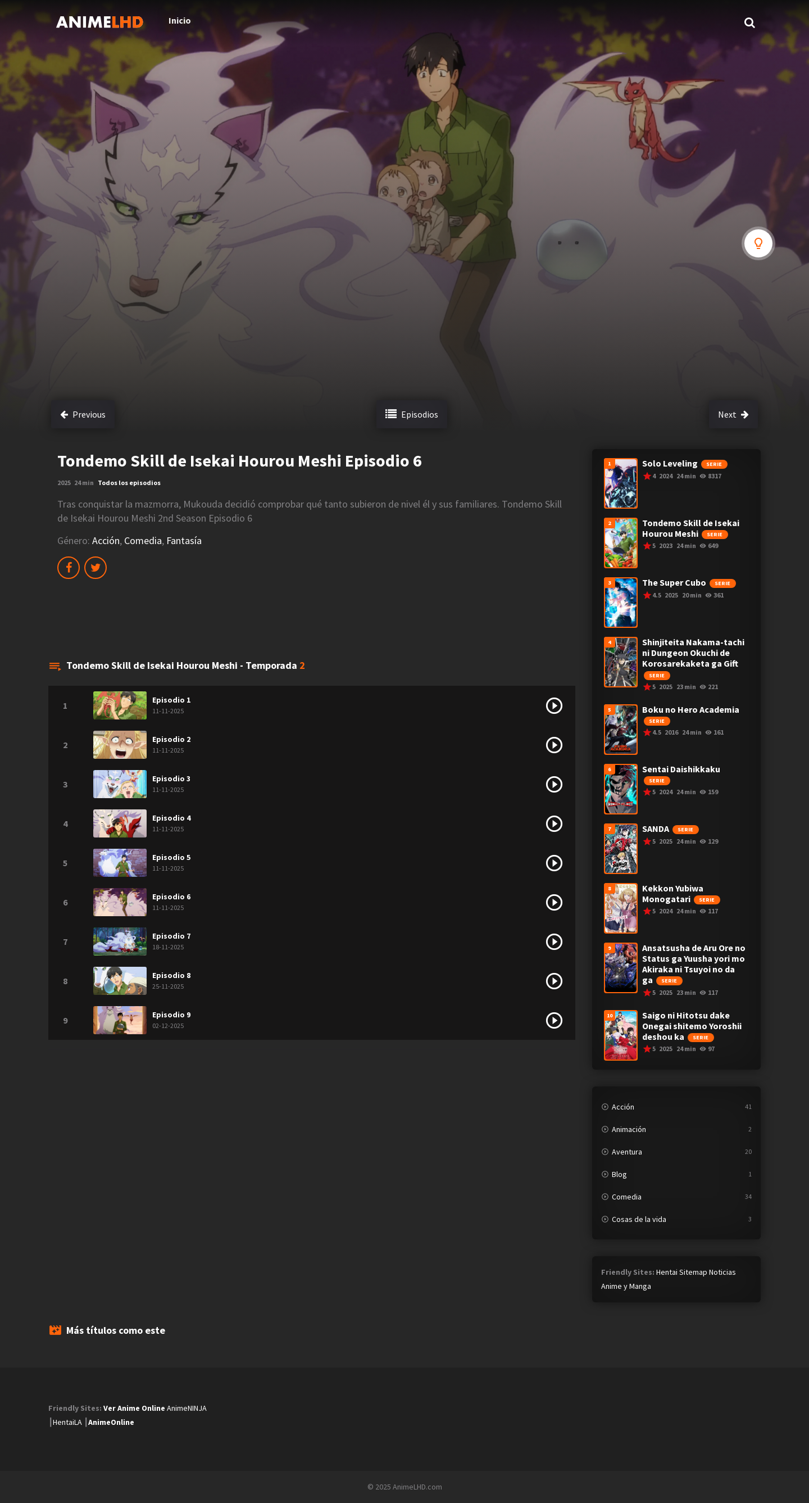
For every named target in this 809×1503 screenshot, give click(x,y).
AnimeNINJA (187, 1408)
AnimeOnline (111, 1422)
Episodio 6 (171, 896)
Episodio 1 (171, 700)
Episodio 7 (171, 936)
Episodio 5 (171, 857)
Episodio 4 (171, 818)
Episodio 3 (171, 778)
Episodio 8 (171, 975)
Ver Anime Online (134, 1408)
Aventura (627, 1152)
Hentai (667, 1272)
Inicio (167, 22)
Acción (106, 540)
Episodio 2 (171, 739)
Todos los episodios (129, 482)
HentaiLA (67, 1422)
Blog (619, 1174)
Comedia (143, 540)
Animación (629, 1129)
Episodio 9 (171, 1014)
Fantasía (184, 540)
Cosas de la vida (639, 1219)
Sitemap (693, 1272)
